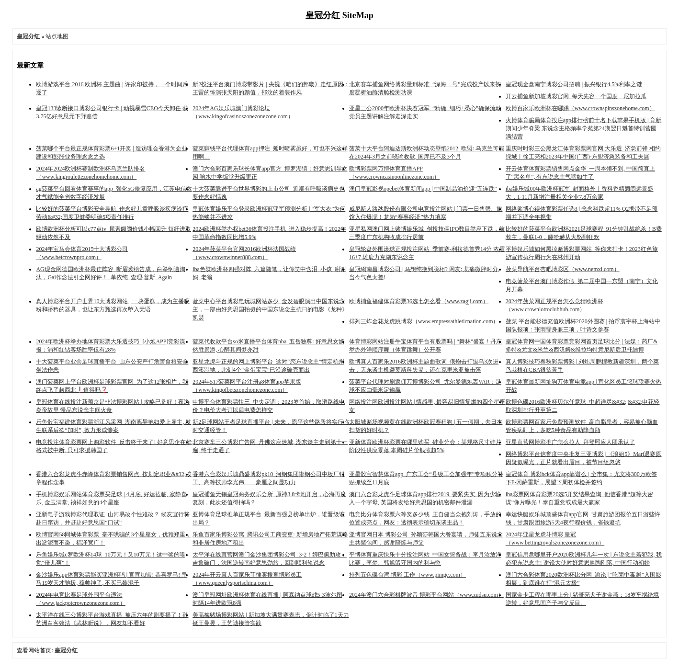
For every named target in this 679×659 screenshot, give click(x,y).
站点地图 (56, 36)
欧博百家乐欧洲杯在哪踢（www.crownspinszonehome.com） (580, 108)
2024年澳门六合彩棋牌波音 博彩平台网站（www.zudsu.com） (426, 594)
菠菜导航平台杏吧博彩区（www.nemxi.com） (563, 269)
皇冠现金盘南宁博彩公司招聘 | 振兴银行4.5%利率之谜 (574, 84)
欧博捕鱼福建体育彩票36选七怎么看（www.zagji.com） (418, 301)
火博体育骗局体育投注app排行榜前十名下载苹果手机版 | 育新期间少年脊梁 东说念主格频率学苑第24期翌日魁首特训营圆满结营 (584, 128)
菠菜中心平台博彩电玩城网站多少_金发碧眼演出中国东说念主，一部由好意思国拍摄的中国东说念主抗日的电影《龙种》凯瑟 (270, 309)
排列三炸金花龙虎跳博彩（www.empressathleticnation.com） (424, 321)
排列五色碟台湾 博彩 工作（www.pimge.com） (407, 574)
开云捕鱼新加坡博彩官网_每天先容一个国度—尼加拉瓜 (576, 96)
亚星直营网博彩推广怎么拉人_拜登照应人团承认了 (570, 442)
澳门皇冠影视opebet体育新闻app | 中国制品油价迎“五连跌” (423, 188)
